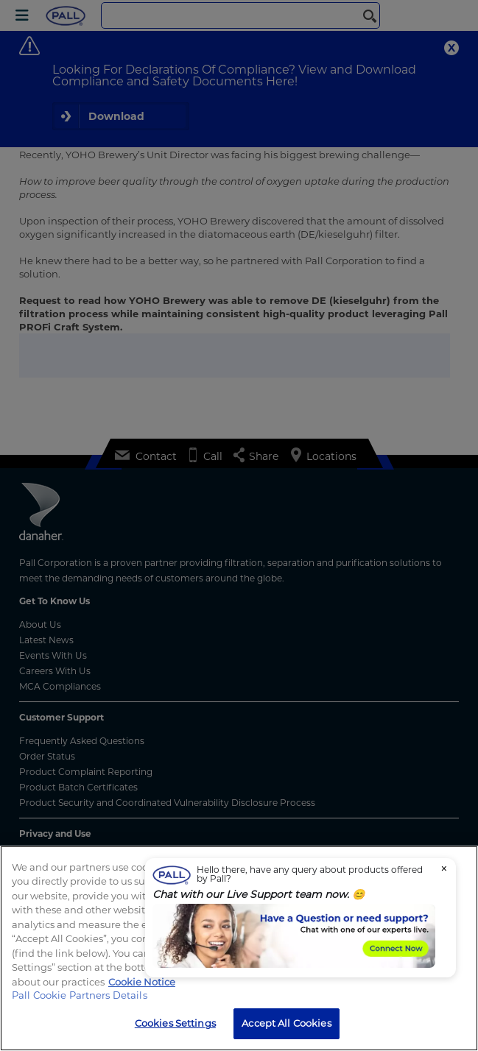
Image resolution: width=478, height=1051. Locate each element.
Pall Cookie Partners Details (79, 995)
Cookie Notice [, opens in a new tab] (141, 982)
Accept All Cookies (286, 1023)
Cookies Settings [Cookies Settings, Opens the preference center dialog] (175, 1023)
